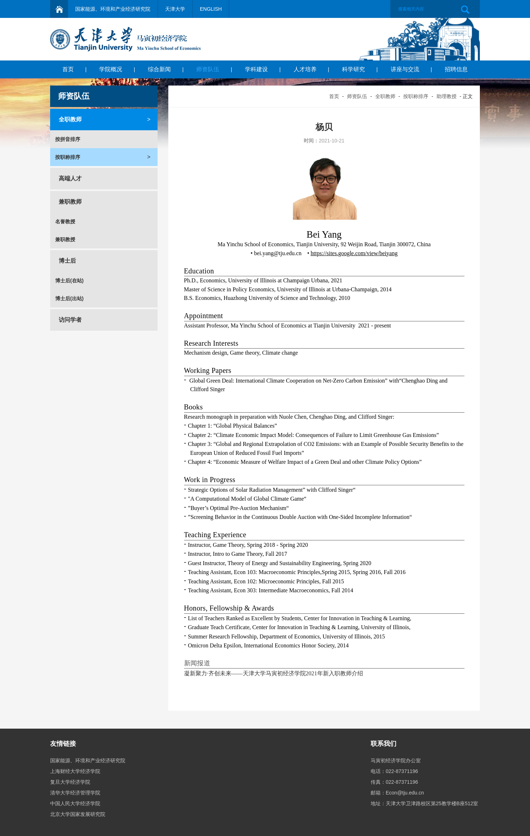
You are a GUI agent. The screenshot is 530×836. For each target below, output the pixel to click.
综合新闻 (159, 69)
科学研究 (353, 69)
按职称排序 (415, 96)
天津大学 (175, 9)
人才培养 (305, 69)
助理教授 (447, 96)
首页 (68, 69)
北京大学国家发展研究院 (77, 814)
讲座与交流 (405, 69)
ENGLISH (211, 9)
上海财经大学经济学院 (75, 771)
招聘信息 (456, 69)
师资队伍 (207, 69)
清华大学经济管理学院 (75, 793)
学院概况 (110, 69)
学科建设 (256, 69)
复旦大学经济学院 (70, 782)
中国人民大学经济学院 (75, 803)
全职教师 (385, 96)
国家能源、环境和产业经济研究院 (112, 9)
